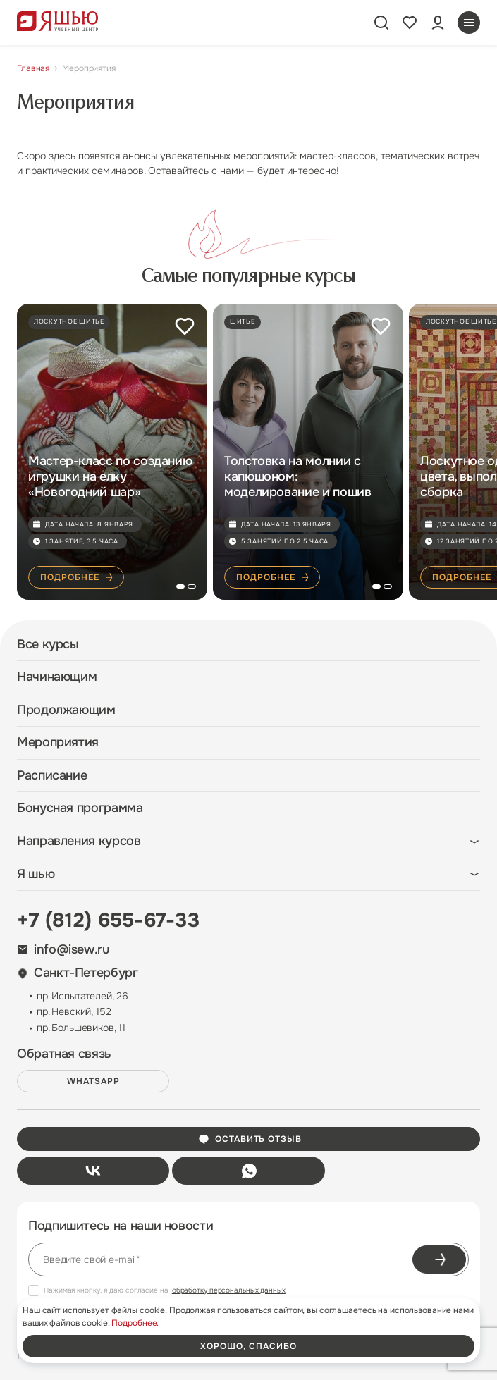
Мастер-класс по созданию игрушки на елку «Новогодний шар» (110, 476)
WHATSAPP (93, 1081)
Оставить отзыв (250, 1139)
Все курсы (48, 644)
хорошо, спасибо (248, 1346)
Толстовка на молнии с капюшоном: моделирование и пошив (297, 476)
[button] (180, 586)
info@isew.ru (63, 949)
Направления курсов (79, 841)
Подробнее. (135, 1323)
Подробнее (77, 577)
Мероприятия (58, 742)
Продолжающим (66, 710)
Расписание (52, 775)
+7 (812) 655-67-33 (108, 920)
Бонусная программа (80, 808)
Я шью (35, 874)
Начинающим (57, 677)
